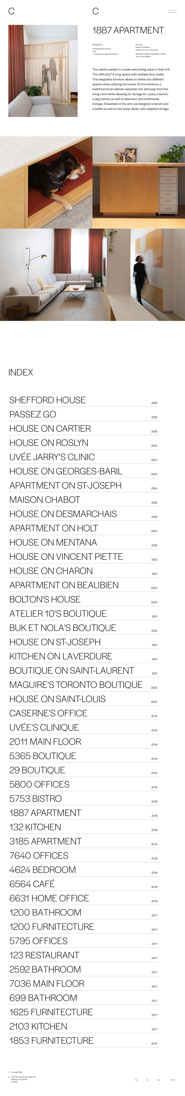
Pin (158, 1080)
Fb (136, 1080)
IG (147, 1080)
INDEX (20, 373)
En (172, 1080)
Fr (176, 1080)
